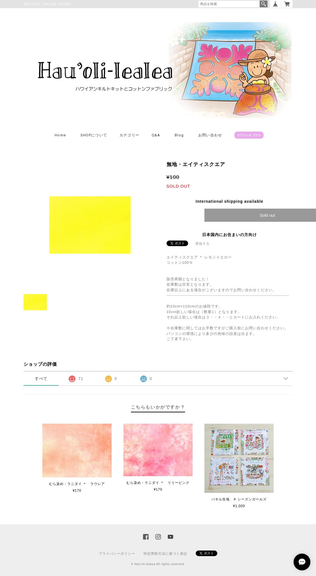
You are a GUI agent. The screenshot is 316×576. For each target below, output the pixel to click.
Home (60, 135)
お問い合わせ (210, 135)
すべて (41, 378)
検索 (263, 4)
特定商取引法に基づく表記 (165, 554)
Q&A (156, 135)
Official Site (249, 135)
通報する (202, 244)
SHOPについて (93, 135)
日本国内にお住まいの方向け (229, 234)
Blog (179, 135)
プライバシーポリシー (117, 554)
